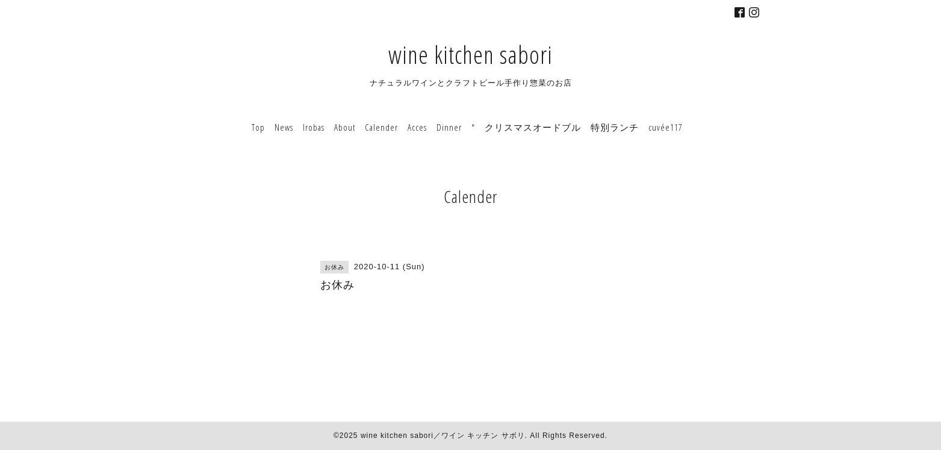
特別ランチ (615, 127)
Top (258, 127)
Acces (417, 127)
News (284, 127)
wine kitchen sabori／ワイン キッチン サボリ (443, 435)
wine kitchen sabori (470, 54)
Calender (381, 127)
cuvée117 (665, 127)
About (344, 127)
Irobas (314, 127)
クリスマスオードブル (533, 127)
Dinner (449, 127)
